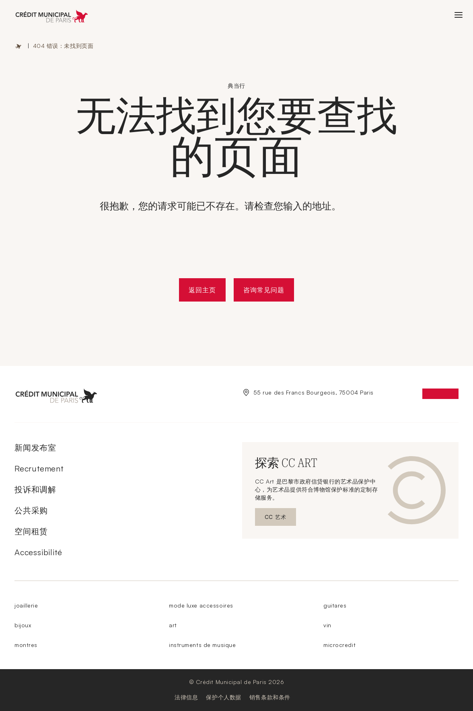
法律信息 (186, 697)
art (173, 625)
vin (327, 625)
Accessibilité (38, 552)
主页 (18, 46)
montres (25, 644)
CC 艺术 (280, 519)
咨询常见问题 (263, 290)
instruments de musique (202, 644)
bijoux (22, 625)
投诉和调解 (35, 489)
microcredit (339, 644)
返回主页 (202, 290)
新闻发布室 (35, 447)
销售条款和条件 (269, 697)
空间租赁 (31, 531)
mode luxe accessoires (201, 605)
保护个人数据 (223, 697)
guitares (334, 605)
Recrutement (39, 468)
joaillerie (26, 605)
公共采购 (31, 510)
